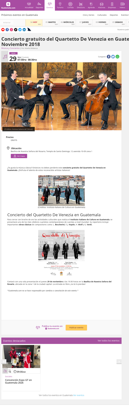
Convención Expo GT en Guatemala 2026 (18, 381)
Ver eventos (78, 395)
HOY (33, 22)
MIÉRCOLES (67, 22)
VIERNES (101, 22)
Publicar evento (76, 327)
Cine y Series (88, 15)
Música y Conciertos (10, 48)
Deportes (114, 15)
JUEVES (84, 22)
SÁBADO (117, 22)
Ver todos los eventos (109, 340)
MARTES (51, 22)
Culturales (102, 15)
